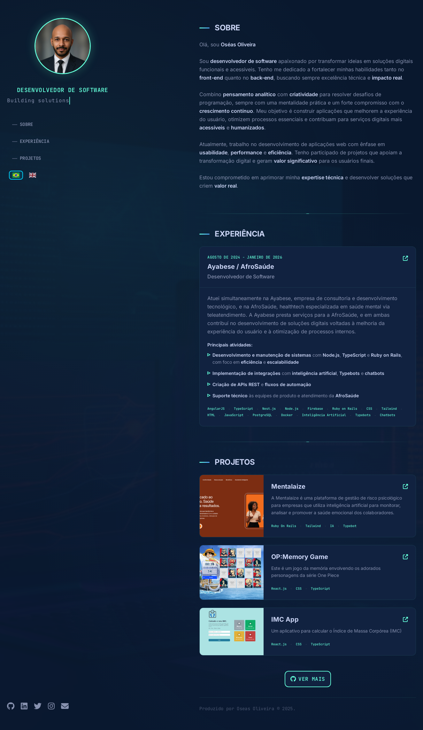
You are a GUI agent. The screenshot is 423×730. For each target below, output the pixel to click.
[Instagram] (51, 706)
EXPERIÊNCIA (34, 141)
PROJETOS (30, 158)
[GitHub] (10, 706)
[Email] (65, 706)
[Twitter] (38, 706)
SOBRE (26, 124)
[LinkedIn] (24, 706)
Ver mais (307, 679)
